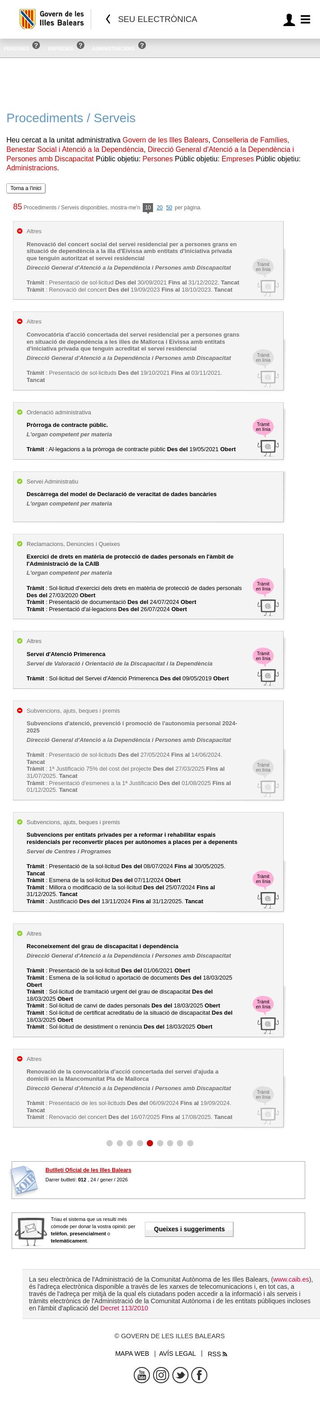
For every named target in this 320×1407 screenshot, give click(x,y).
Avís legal (177, 1353)
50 (169, 207)
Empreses (60, 48)
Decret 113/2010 (124, 1308)
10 (148, 208)
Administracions (113, 48)
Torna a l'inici (25, 188)
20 (159, 207)
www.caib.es (291, 1279)
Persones (16, 48)
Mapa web (132, 1353)
